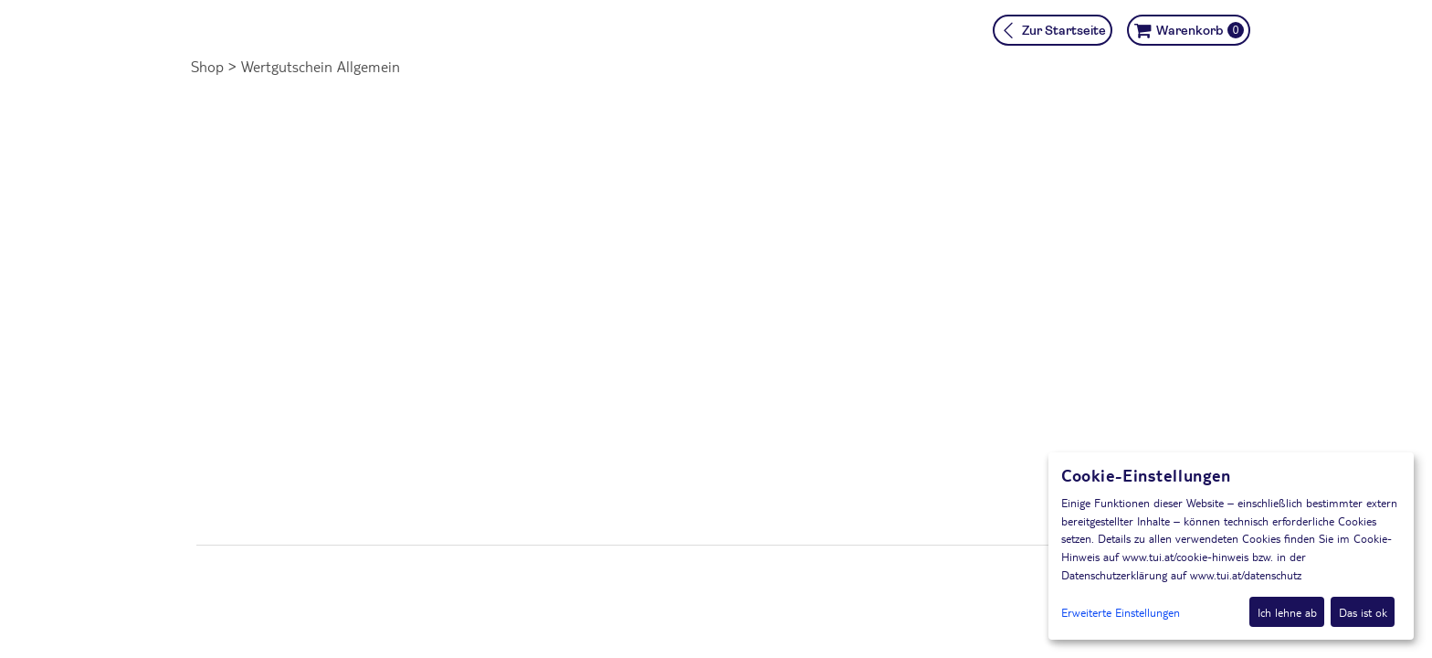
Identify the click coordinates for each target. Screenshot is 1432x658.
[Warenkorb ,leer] (1188, 30)
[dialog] (1231, 546)
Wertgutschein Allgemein (320, 66)
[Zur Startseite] (1052, 30)
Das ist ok (1363, 612)
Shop (207, 66)
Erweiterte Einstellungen (1120, 612)
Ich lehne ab (1287, 612)
